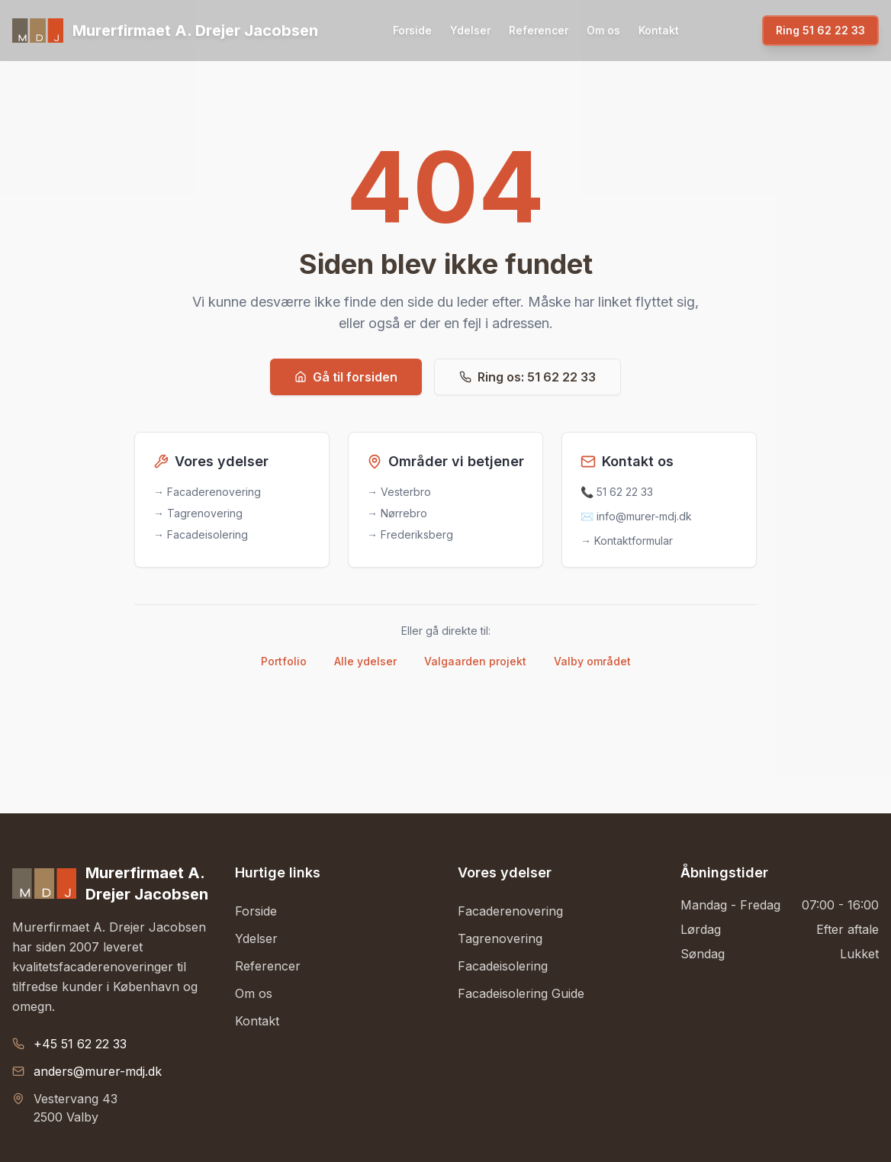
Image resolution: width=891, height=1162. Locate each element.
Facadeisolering (503, 966)
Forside (412, 30)
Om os (603, 30)
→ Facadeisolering (200, 534)
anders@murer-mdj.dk (98, 1071)
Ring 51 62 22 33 (820, 30)
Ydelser (470, 30)
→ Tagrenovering (198, 513)
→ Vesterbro (399, 491)
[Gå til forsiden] (165, 30)
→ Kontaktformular (627, 540)
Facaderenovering (510, 911)
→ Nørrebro (397, 513)
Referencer (538, 30)
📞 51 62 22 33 (617, 491)
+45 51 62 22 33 (80, 1043)
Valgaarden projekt (475, 661)
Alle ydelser (365, 661)
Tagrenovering (500, 938)
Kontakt (658, 30)
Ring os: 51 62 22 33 (527, 377)
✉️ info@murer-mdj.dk (636, 516)
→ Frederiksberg (410, 534)
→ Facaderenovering (207, 491)
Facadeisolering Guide (521, 993)
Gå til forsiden (345, 377)
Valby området (592, 661)
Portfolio (284, 661)
